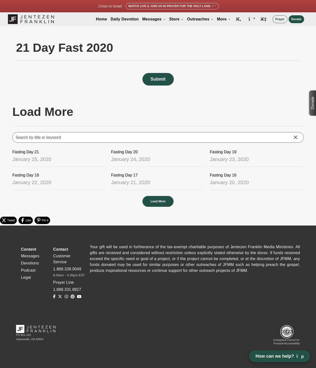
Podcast (28, 270)
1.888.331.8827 (67, 289)
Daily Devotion (125, 19)
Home (101, 19)
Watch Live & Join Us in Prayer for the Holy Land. (172, 6)
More (224, 19)
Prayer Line (63, 282)
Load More (158, 201)
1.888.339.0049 (67, 269)
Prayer (279, 19)
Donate (296, 19)
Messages (154, 19)
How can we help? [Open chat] (280, 356)
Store (176, 19)
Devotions (30, 263)
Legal (26, 277)
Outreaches (200, 19)
